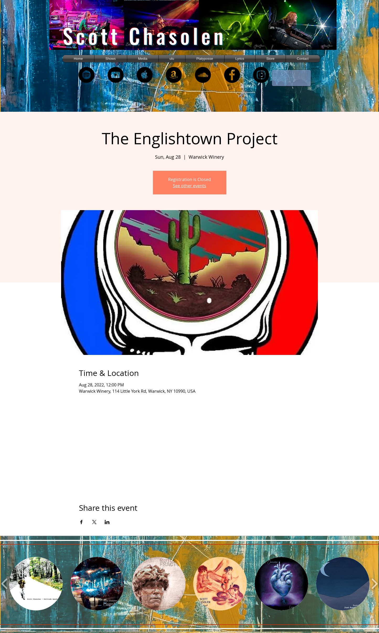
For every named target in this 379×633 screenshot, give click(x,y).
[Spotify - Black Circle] (86, 75)
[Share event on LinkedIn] (107, 522)
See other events (189, 186)
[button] (142, 58)
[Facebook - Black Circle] (232, 75)
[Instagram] (261, 75)
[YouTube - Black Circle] (116, 75)
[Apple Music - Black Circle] (145, 75)
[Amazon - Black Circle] (174, 75)
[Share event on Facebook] (81, 522)
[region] (93, 29)
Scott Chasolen (144, 35)
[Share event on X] (94, 522)
